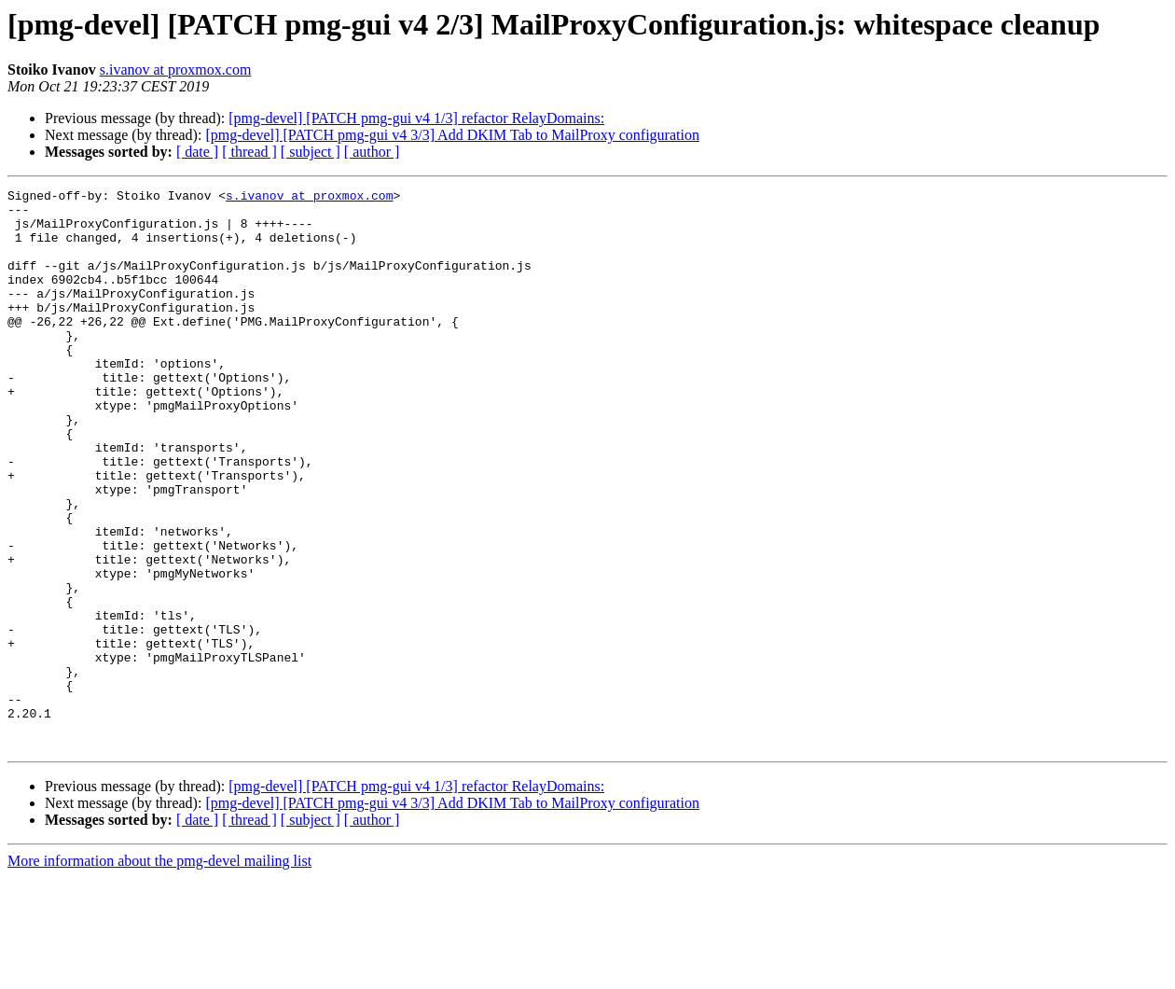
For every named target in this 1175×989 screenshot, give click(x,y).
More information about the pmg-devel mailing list (159, 973)
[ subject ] (310, 152)
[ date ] (197, 152)
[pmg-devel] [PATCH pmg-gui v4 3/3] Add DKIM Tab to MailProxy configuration (452, 135)
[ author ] (372, 152)
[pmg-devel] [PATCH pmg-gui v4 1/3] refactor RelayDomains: (416, 118)
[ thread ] (249, 152)
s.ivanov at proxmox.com (176, 69)
